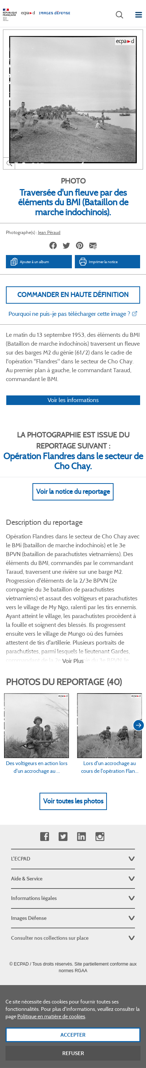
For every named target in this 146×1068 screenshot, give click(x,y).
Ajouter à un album (29, 261)
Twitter (62, 836)
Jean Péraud (49, 232)
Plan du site (73, 987)
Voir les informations (73, 400)
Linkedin (81, 836)
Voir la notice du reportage (73, 492)
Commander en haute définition (73, 295)
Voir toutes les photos (73, 801)
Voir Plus (73, 660)
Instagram (99, 836)
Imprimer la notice (98, 261)
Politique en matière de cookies (51, 1035)
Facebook (44, 836)
